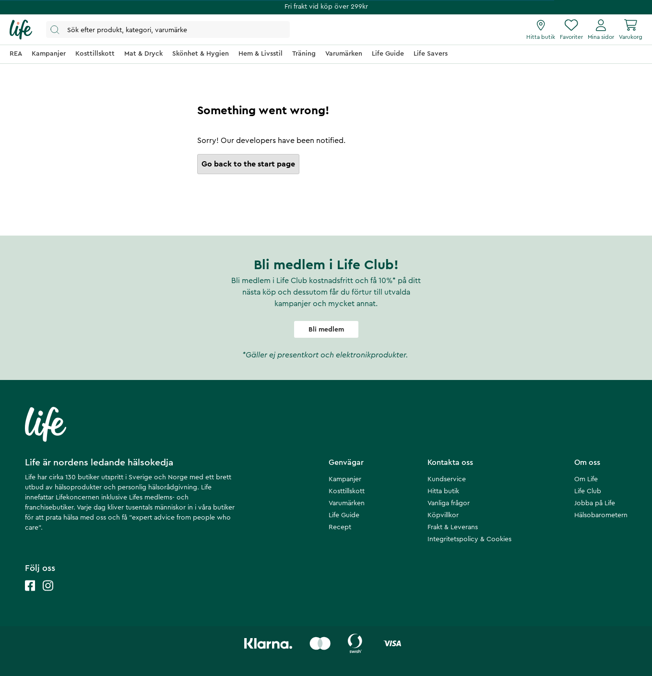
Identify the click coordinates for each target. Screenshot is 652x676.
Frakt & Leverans (452, 527)
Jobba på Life (594, 503)
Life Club (587, 491)
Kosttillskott (347, 491)
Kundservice (446, 479)
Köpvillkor (443, 515)
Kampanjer (345, 479)
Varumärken (347, 503)
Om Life (586, 479)
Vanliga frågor (448, 503)
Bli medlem (326, 329)
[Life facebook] (30, 595)
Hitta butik (443, 491)
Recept (340, 527)
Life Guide (344, 515)
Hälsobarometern (601, 515)
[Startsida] (21, 30)
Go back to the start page (248, 164)
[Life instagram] (48, 595)
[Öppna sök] (168, 29)
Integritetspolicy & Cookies (469, 539)
